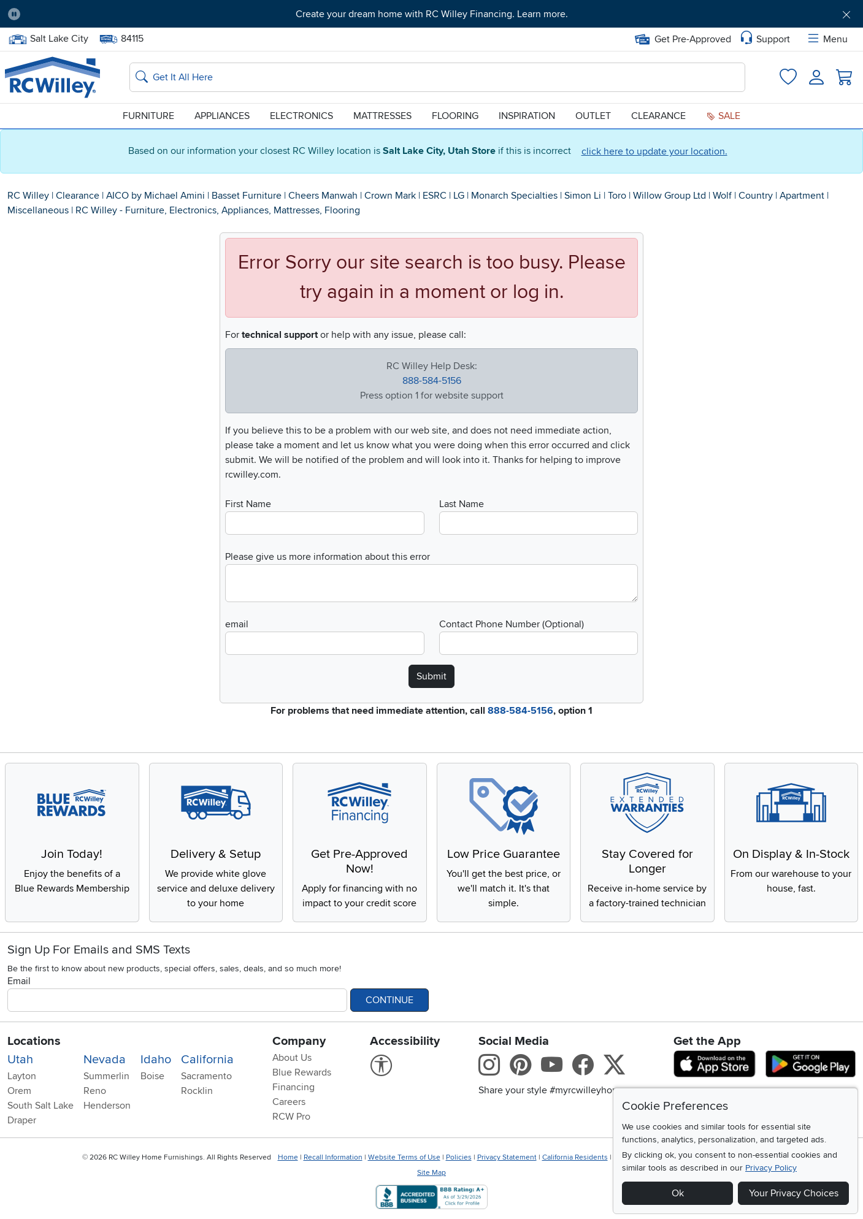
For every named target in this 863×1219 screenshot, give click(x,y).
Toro (617, 195)
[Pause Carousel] (14, 14)
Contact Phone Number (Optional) (511, 624)
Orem (19, 1091)
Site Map (431, 1172)
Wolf (722, 195)
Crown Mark (390, 195)
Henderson (107, 1105)
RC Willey (28, 195)
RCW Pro (291, 1116)
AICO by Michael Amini (155, 195)
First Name (248, 504)
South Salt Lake (40, 1105)
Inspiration (527, 116)
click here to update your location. (654, 151)
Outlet (593, 116)
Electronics (301, 116)
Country (755, 195)
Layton (21, 1076)
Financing (293, 1087)
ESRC (435, 195)
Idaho (155, 1059)
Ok (678, 1193)
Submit (431, 676)
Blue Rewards (301, 1072)
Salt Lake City (48, 39)
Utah (20, 1059)
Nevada (104, 1059)
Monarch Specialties (514, 195)
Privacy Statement (507, 1157)
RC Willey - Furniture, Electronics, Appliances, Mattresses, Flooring (217, 210)
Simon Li (582, 195)
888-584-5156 (431, 381)
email (236, 624)
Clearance (658, 116)
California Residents (575, 1157)
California (207, 1059)
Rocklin (197, 1091)
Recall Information (333, 1157)
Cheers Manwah (323, 195)
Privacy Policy (771, 1168)
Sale (723, 116)
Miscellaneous (38, 210)
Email (19, 981)
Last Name (461, 504)
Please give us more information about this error (327, 557)
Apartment (802, 195)
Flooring (455, 116)
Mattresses (382, 116)
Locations (34, 1041)
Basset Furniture (247, 195)
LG (458, 195)
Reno (94, 1091)
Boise (152, 1076)
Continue (389, 1000)
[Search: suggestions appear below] (437, 77)
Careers (288, 1102)
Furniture (148, 116)
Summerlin (106, 1076)
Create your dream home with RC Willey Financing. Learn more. (432, 14)
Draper (21, 1120)
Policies (459, 1157)
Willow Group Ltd (669, 195)
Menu (827, 39)
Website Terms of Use (404, 1157)
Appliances (222, 116)
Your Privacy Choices (793, 1193)
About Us (292, 1058)
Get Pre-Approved (683, 39)
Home (288, 1157)
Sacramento (206, 1076)
